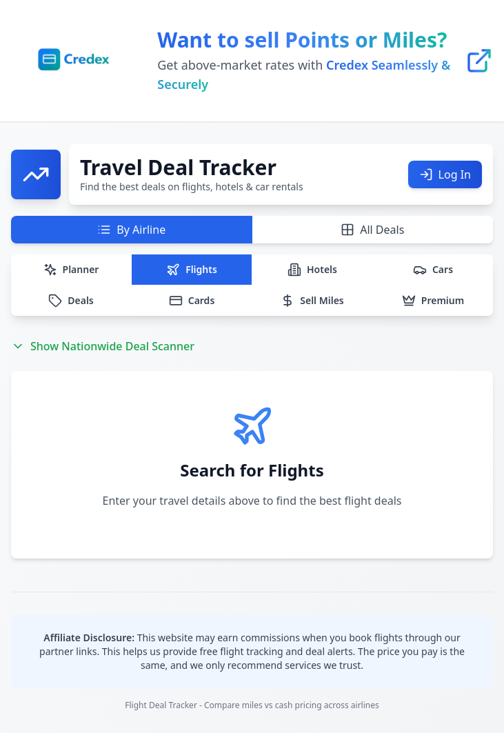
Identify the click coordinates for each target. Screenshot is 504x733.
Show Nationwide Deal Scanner (102, 346)
